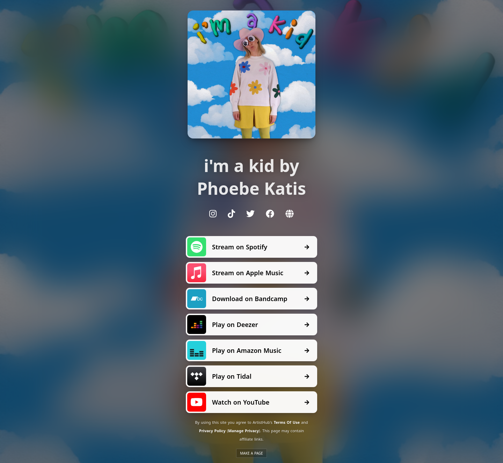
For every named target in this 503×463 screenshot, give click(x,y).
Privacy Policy (212, 430)
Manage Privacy (243, 430)
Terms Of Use (287, 422)
